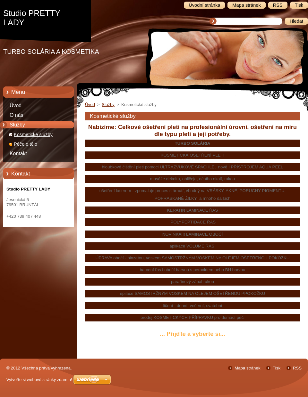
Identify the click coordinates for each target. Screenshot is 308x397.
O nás (16, 115)
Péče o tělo (25, 144)
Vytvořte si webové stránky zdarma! (39, 379)
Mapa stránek (247, 368)
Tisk (276, 368)
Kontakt (18, 153)
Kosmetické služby (33, 134)
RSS (297, 368)
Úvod (15, 105)
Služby (17, 124)
